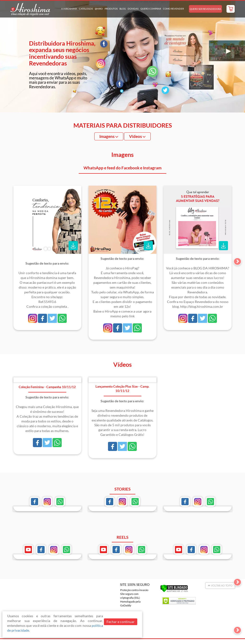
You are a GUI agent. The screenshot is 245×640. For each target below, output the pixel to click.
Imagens (108, 136)
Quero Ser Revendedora (205, 8)
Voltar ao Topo (220, 585)
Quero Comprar (150, 8)
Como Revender (173, 8)
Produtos (111, 8)
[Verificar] (174, 588)
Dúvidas (133, 8)
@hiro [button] (99, 8)
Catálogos (86, 8)
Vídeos (137, 136)
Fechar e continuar (121, 622)
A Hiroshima (69, 8)
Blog (123, 8)
